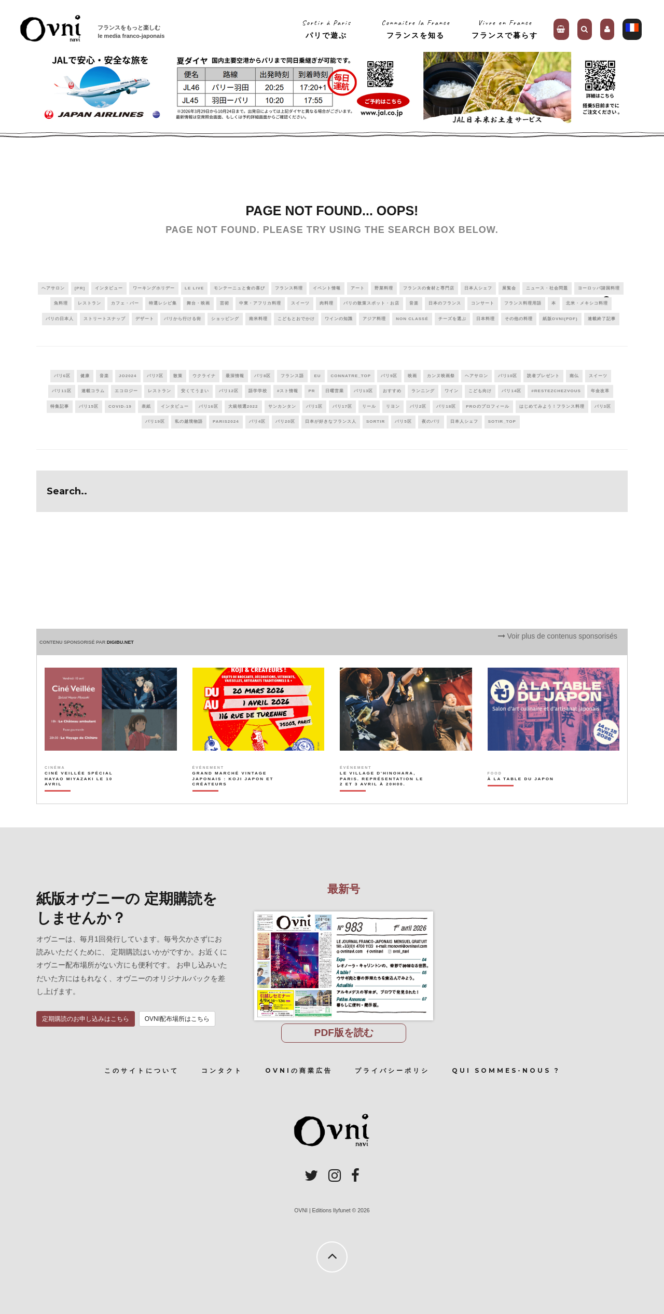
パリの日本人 (60, 318)
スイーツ (300, 303)
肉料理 (327, 303)
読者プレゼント (543, 376)
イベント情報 (327, 288)
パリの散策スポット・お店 (371, 303)
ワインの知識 (339, 318)
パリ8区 (262, 376)
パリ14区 (511, 391)
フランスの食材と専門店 (428, 288)
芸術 (224, 303)
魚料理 (61, 303)
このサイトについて (141, 1070)
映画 (412, 376)
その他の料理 (519, 318)
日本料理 (485, 318)
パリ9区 (389, 376)
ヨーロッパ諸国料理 (599, 288)
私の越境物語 (189, 421)
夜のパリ (431, 421)
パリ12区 (229, 391)
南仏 (574, 376)
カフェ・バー (125, 303)
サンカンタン (282, 406)
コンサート (482, 303)
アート (358, 288)
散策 (178, 376)
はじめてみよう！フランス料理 (552, 406)
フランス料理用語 (523, 303)
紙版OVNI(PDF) (560, 318)
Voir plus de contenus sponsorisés (557, 636)
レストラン (89, 303)
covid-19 (120, 406)
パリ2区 (418, 406)
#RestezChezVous (555, 391)
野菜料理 (384, 288)
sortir (375, 421)
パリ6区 (62, 376)
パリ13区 (364, 391)
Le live (194, 288)
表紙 (146, 406)
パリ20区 (285, 421)
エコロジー (126, 391)
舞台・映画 (198, 303)
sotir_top (502, 421)
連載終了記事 (602, 318)
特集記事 (59, 406)
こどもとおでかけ (296, 318)
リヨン (393, 406)
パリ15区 (89, 406)
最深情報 (235, 376)
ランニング (423, 391)
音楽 (414, 303)
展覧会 (509, 288)
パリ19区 (155, 421)
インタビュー (109, 288)
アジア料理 (374, 318)
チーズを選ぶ (452, 318)
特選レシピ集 (163, 303)
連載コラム (93, 391)
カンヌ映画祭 (441, 376)
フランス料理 (289, 288)
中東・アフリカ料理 (260, 303)
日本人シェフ (478, 288)
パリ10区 (508, 376)
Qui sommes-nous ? (506, 1070)
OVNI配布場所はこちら (177, 1018)
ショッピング (225, 318)
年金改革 (600, 391)
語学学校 (257, 391)
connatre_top (351, 376)
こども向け (480, 391)
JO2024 (127, 376)
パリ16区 (208, 406)
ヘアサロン (53, 288)
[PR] (80, 288)
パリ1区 (314, 406)
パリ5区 (403, 421)
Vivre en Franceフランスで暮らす (505, 28)
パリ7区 (155, 376)
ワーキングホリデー (154, 288)
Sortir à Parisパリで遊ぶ (326, 28)
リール (369, 406)
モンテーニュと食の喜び (239, 288)
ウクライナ (204, 376)
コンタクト (222, 1070)
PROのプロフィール (487, 406)
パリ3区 (602, 406)
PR (311, 391)
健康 (85, 376)
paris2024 (226, 421)
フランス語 (292, 376)
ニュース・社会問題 (547, 288)
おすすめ (392, 391)
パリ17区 (342, 406)
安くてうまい (195, 391)
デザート (144, 318)
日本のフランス (444, 303)
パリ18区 (446, 406)
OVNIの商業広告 (299, 1070)
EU (317, 376)
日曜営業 (334, 391)
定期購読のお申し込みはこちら (85, 1018)
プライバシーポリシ (392, 1070)
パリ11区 (62, 391)
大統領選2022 (243, 406)
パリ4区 (257, 421)
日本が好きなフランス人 (330, 421)
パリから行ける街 (182, 318)
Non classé (412, 318)
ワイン (452, 391)
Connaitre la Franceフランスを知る (415, 28)
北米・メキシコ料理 (587, 303)
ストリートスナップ (105, 318)
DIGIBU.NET (120, 642)
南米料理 (258, 318)
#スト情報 (287, 391)
